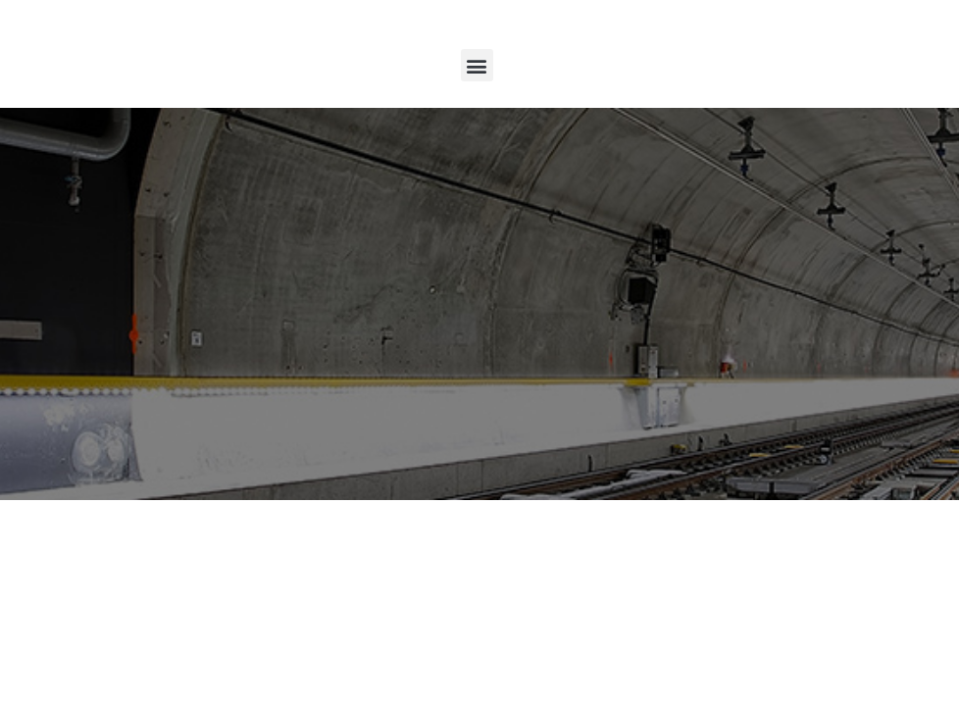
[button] (477, 65)
